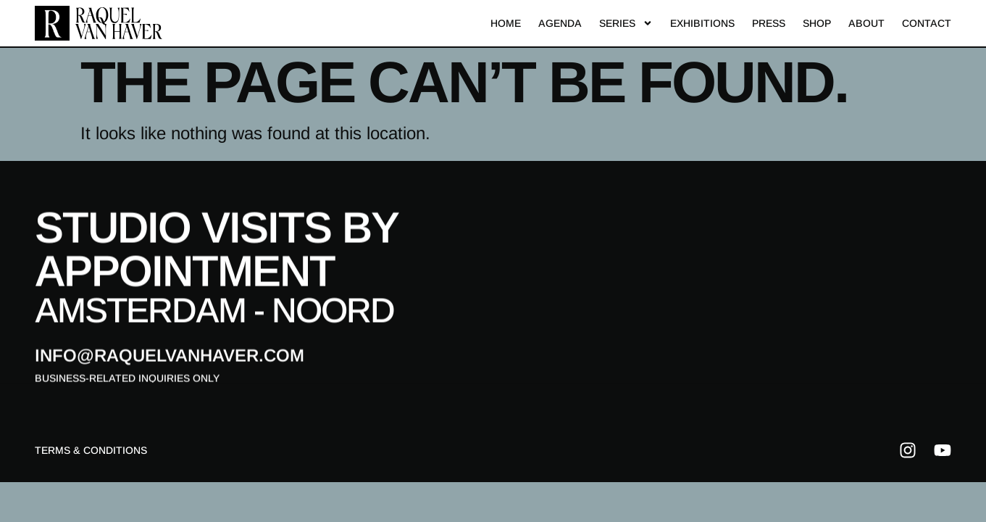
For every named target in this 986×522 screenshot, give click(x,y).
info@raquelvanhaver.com (169, 358)
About (866, 22)
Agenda (560, 22)
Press (768, 22)
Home (505, 22)
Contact (926, 22)
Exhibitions (702, 22)
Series (626, 22)
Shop (817, 22)
